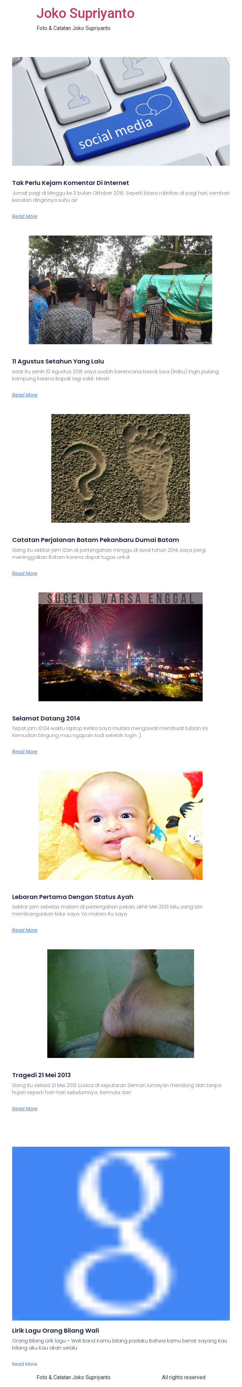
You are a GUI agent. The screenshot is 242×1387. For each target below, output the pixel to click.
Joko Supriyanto (86, 13)
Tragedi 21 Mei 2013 (41, 1075)
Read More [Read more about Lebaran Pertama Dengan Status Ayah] (25, 930)
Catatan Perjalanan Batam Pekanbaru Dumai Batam (95, 540)
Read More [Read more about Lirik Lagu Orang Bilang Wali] (24, 1364)
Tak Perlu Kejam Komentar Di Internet (70, 183)
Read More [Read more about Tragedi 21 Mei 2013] (25, 1108)
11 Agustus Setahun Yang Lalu (58, 361)
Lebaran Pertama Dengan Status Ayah (73, 897)
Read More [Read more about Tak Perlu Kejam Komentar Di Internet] (25, 216)
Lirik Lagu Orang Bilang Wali (55, 1330)
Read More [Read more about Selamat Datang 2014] (25, 751)
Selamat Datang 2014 (46, 718)
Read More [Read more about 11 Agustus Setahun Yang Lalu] (25, 394)
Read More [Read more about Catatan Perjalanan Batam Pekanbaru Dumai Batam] (25, 573)
